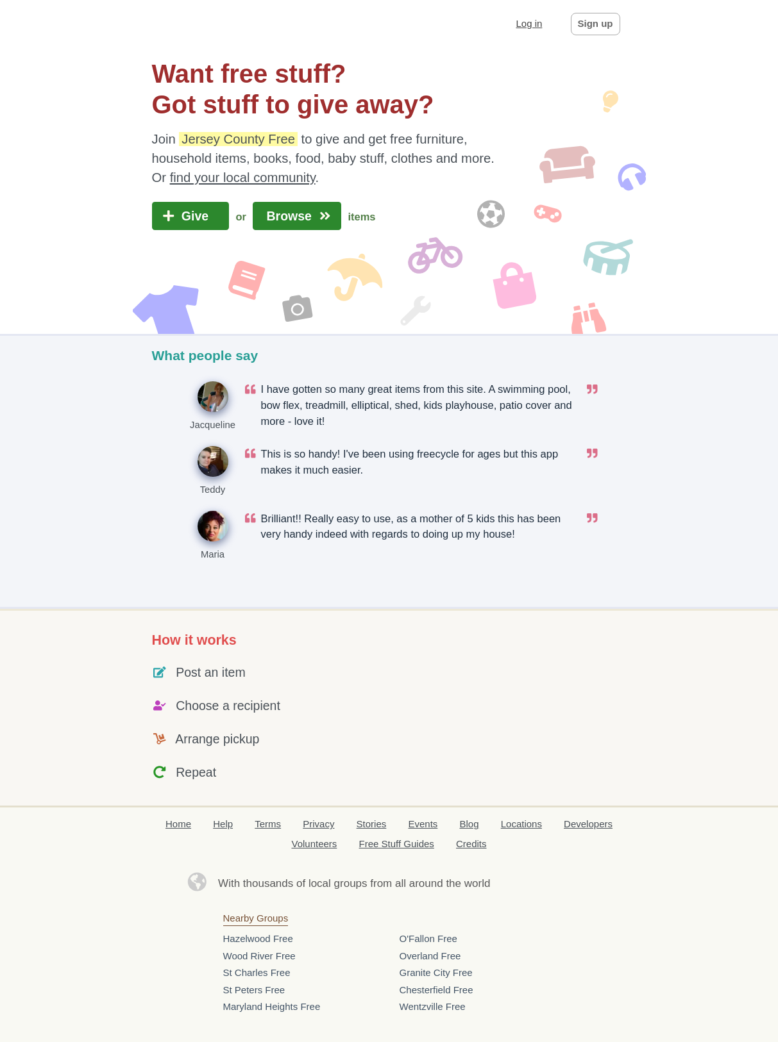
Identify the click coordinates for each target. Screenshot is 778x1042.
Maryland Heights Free (272, 1006)
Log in (529, 23)
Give (190, 216)
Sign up (595, 23)
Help (223, 823)
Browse (297, 216)
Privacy (318, 823)
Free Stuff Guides (396, 843)
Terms (268, 823)
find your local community (243, 177)
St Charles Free (257, 972)
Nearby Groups (256, 918)
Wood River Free (259, 955)
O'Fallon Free (428, 938)
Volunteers (314, 843)
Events (422, 823)
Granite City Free (436, 972)
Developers (588, 823)
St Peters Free (254, 989)
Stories (372, 823)
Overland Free (430, 955)
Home (178, 823)
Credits (471, 843)
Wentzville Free (433, 1006)
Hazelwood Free (258, 938)
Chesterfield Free (436, 989)
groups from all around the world (412, 883)
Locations (521, 823)
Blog (469, 823)
